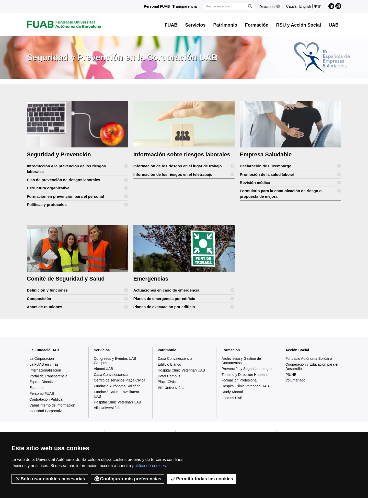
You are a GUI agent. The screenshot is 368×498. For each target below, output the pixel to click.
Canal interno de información (52, 405)
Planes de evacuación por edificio (184, 307)
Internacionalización (45, 370)
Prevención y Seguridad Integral (247, 369)
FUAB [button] (171, 25)
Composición (77, 299)
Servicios (102, 350)
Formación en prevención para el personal (77, 196)
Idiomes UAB (232, 398)
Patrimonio (167, 350)
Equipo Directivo (42, 382)
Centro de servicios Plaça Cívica (119, 380)
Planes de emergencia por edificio (184, 299)
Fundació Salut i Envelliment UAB (116, 394)
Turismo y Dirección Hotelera (245, 375)
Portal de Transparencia (48, 376)
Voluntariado (295, 380)
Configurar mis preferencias (127, 479)
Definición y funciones (77, 290)
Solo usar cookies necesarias (50, 479)
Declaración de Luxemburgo (290, 166)
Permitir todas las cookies (201, 479)
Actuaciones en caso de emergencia (184, 290)
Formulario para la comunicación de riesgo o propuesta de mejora (290, 192)
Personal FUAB (157, 6)
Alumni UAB (103, 369)
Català (291, 6)
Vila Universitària (107, 408)
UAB (334, 25)
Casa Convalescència (111, 375)
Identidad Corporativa (46, 411)
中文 (317, 6)
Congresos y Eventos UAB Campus (115, 360)
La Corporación (41, 358)
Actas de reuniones (77, 307)
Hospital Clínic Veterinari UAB (117, 402)
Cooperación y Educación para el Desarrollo (311, 366)
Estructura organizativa (77, 188)
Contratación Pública (45, 399)
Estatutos (36, 388)
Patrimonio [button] (225, 25)
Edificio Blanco (169, 364)
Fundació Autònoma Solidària (117, 386)
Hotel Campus (169, 376)
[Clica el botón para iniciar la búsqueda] (249, 6)
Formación (231, 350)
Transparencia (184, 6)
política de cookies (149, 466)
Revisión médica (290, 183)
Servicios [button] (195, 25)
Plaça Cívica (168, 382)
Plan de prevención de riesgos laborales (77, 180)
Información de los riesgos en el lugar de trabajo (184, 166)
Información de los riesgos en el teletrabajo (184, 174)
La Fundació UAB (44, 350)
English (305, 6)
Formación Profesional (239, 380)
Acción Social (297, 350)
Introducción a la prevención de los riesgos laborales (77, 167)
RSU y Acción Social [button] (298, 25)
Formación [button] (257, 25)
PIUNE (290, 375)
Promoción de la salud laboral (290, 174)
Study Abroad (232, 392)
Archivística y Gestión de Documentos (241, 360)
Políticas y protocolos (77, 205)
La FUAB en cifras (44, 364)
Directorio (267, 7)
